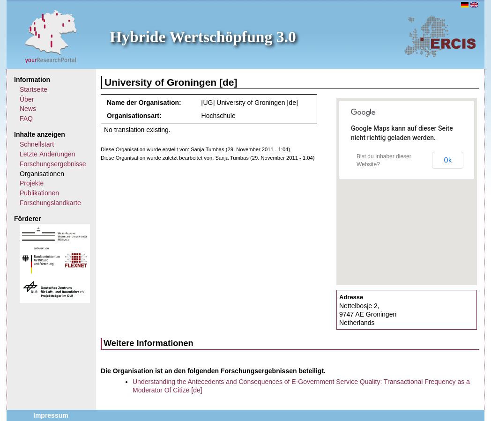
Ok (448, 160)
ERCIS (439, 36)
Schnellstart (37, 144)
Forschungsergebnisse (53, 164)
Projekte (32, 183)
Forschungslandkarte (50, 203)
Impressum (50, 415)
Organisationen (42, 173)
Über (27, 99)
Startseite (33, 89)
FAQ (26, 118)
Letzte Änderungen (47, 154)
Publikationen (39, 193)
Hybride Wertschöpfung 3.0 (203, 36)
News (28, 108)
